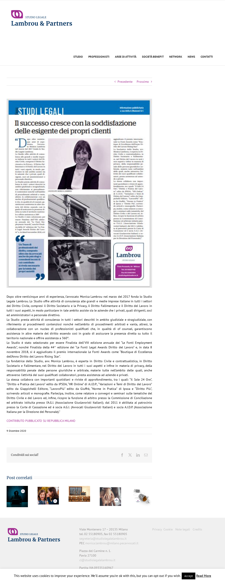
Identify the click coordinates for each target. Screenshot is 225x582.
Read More (203, 576)
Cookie (168, 529)
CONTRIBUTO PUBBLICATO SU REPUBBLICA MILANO (41, 421)
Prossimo (143, 82)
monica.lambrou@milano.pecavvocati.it (111, 543)
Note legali (182, 529)
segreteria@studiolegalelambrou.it (103, 539)
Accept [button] (188, 576)
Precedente (125, 82)
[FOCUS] (79, 193)
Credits (197, 529)
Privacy (157, 529)
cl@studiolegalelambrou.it (97, 560)
